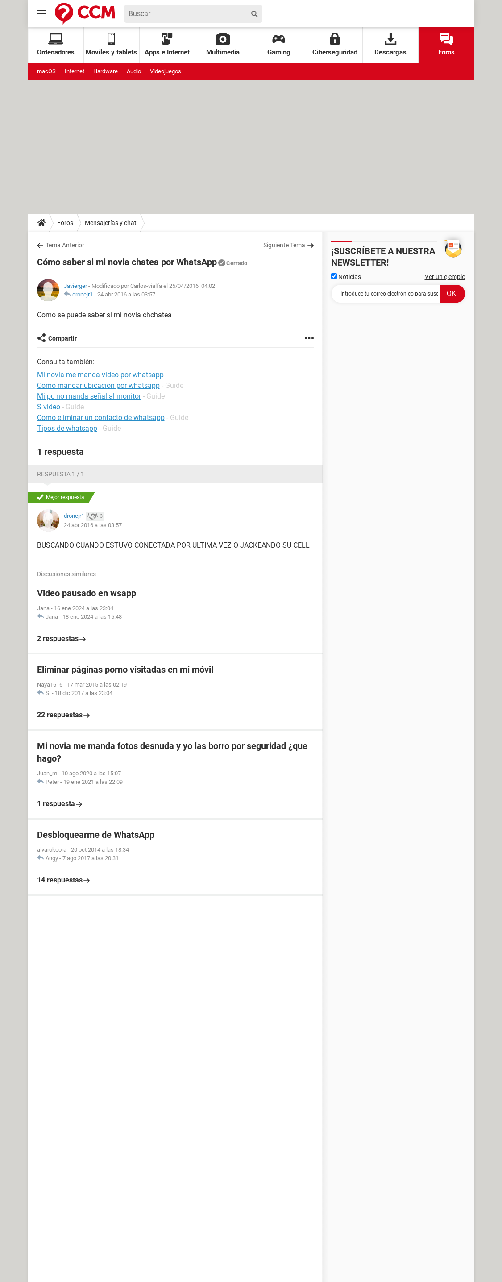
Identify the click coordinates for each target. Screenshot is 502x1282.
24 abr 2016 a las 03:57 (126, 294)
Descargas (390, 44)
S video (48, 407)
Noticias (346, 276)
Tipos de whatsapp (67, 428)
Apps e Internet (167, 44)
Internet (74, 71)
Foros (446, 44)
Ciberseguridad (334, 44)
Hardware (105, 71)
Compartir (62, 338)
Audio (134, 71)
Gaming (278, 44)
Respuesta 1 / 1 (60, 474)
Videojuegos (165, 71)
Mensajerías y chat (111, 222)
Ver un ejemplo (445, 276)
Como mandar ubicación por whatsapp (98, 385)
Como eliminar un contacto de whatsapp (101, 417)
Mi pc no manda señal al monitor (89, 396)
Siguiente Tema (284, 245)
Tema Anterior (65, 245)
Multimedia (223, 44)
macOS (46, 71)
